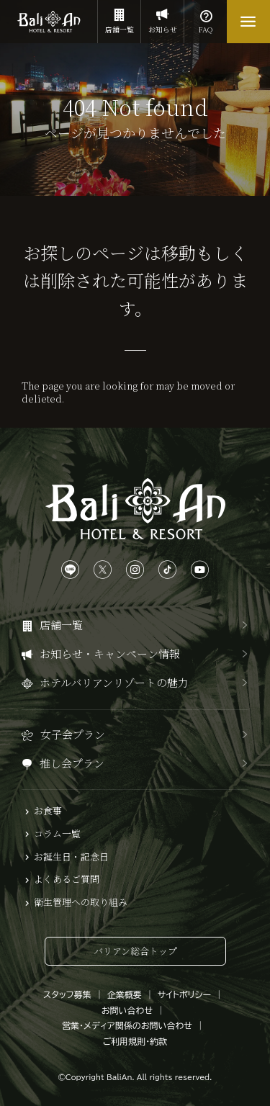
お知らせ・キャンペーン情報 (110, 653)
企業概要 (124, 994)
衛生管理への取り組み (80, 902)
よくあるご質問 (66, 879)
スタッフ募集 (67, 994)
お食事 (48, 810)
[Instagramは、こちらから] (135, 570)
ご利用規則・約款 (135, 1041)
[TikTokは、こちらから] (167, 570)
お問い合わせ (127, 1010)
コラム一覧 (57, 833)
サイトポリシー (184, 994)
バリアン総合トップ (135, 951)
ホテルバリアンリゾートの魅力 (114, 682)
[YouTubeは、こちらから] (200, 570)
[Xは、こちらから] (103, 570)
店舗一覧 (119, 17)
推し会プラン (72, 762)
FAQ (205, 17)
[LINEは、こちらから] (70, 570)
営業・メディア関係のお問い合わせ (127, 1025)
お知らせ (162, 17)
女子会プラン (72, 734)
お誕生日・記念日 (71, 856)
